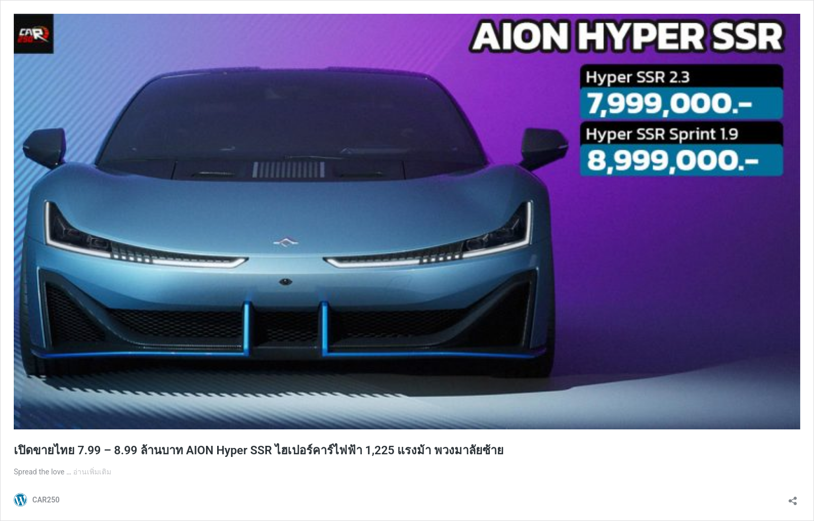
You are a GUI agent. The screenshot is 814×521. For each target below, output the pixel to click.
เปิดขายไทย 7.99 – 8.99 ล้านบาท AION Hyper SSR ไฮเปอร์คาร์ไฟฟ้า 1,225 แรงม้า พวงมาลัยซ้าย (259, 450)
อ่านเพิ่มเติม (92, 472)
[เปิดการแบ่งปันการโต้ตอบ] (792, 497)
